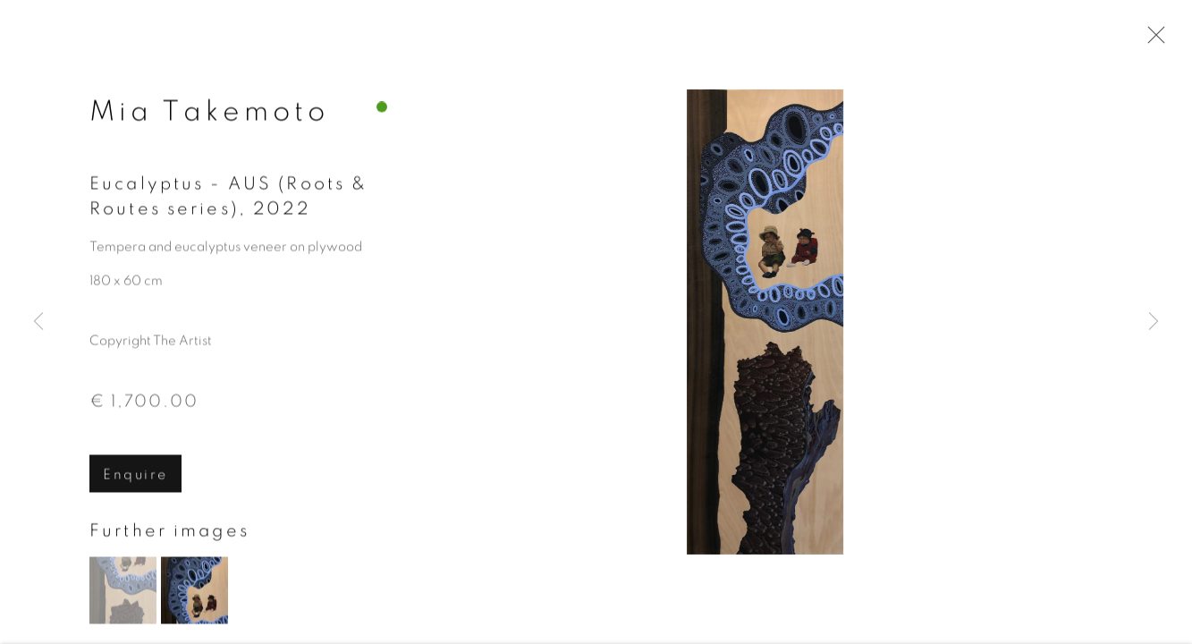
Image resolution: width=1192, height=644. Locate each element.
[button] (122, 592)
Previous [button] (38, 322)
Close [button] (1151, 40)
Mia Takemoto (209, 112)
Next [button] (1153, 322)
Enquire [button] (135, 476)
